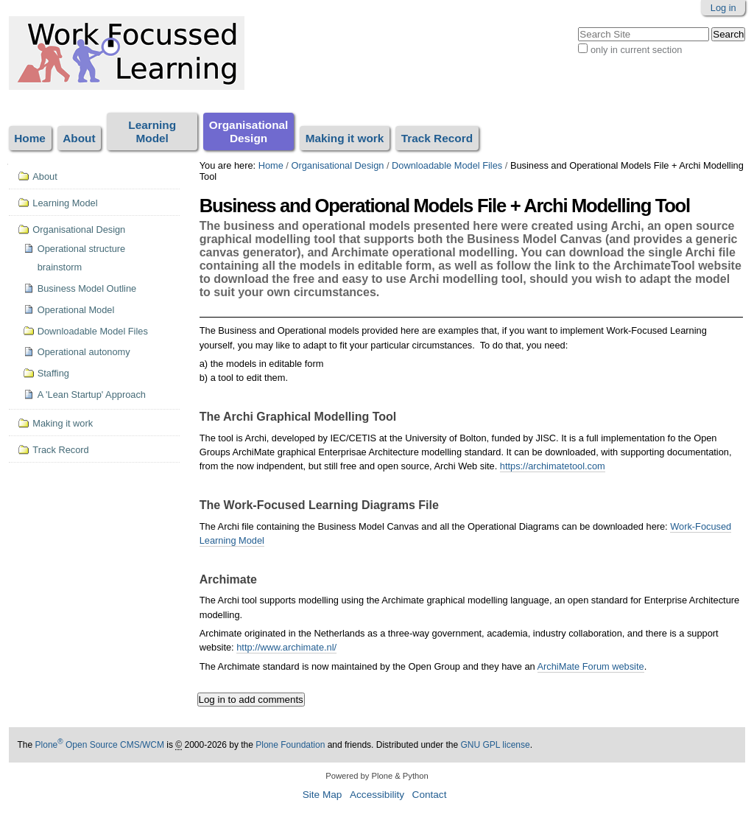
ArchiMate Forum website (591, 666)
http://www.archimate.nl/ (286, 647)
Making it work (345, 138)
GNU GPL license (494, 745)
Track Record (437, 138)
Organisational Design (249, 131)
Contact (429, 794)
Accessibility (377, 794)
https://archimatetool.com (552, 466)
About (79, 138)
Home (30, 138)
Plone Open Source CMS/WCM (99, 745)
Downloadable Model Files (447, 165)
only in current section (636, 49)
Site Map (322, 794)
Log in (723, 7)
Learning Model (152, 131)
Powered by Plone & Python (376, 775)
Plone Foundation (290, 745)
